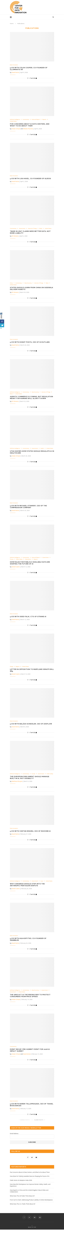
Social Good (13, 1009)
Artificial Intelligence (15, 120)
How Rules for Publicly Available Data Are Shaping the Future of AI (31, 572)
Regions (18, 676)
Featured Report (38, 120)
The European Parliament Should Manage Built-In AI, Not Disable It (30, 792)
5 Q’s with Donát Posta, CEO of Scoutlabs (31, 346)
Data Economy (30, 286)
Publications (39, 568)
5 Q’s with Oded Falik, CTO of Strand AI (29, 626)
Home (12, 23)
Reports (47, 120)
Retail (43, 229)
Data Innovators (14, 65)
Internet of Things (34, 229)
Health (45, 455)
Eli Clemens (15, 239)
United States (13, 121)
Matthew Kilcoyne (17, 796)
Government (23, 229)
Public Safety (29, 568)
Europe (36, 786)
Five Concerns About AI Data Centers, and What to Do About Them (30, 126)
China (11, 286)
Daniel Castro (16, 576)
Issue (44, 896)
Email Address (14, 1152)
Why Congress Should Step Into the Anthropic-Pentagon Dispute (28, 901)
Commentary (27, 120)
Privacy (21, 568)
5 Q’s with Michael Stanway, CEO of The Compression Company (29, 515)
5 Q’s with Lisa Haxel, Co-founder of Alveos (31, 179)
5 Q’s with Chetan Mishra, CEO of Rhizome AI (31, 846)
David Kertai (15, 73)
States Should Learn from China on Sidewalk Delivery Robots (28, 292)
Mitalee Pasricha (28, 129)
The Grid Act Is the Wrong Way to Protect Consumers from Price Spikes (31, 1013)
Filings (11, 676)
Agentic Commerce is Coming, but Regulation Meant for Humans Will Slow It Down (31, 403)
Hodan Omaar (16, 129)
